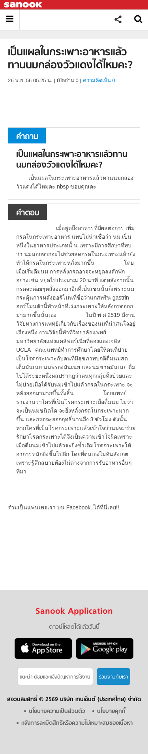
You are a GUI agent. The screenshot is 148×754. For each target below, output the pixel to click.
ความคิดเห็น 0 (99, 80)
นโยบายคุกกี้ (111, 711)
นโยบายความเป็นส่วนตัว (57, 711)
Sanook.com (23, 5)
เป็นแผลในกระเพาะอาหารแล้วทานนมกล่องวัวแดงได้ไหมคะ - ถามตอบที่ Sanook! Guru (66, 19)
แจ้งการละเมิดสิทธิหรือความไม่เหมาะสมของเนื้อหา (77, 723)
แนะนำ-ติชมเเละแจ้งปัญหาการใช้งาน (55, 677)
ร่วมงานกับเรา (113, 677)
